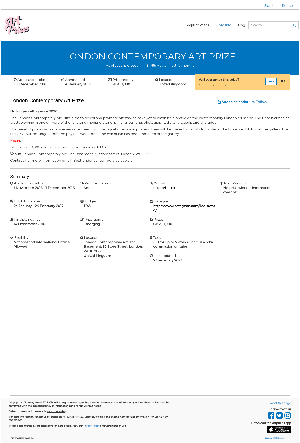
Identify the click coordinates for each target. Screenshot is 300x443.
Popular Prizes (198, 25)
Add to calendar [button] (233, 102)
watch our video (56, 411)
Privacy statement (273, 438)
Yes (271, 81)
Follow (259, 102)
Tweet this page (279, 403)
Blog (241, 25)
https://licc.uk (164, 188)
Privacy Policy (91, 425)
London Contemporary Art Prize (150, 56)
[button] (267, 5)
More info (223, 25)
